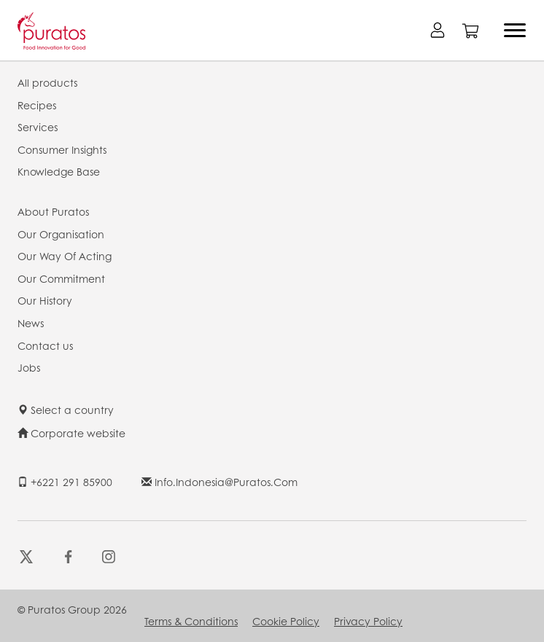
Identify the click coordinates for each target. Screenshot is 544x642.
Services (38, 127)
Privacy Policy (368, 621)
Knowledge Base (59, 171)
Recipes (37, 105)
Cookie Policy (285, 621)
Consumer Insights (62, 149)
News (31, 323)
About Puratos (53, 211)
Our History (45, 300)
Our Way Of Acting (65, 255)
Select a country (66, 409)
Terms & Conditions (191, 621)
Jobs (29, 367)
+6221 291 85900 (65, 481)
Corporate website (71, 433)
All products (47, 82)
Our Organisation (61, 234)
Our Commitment (61, 278)
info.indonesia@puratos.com (219, 481)
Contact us (45, 345)
